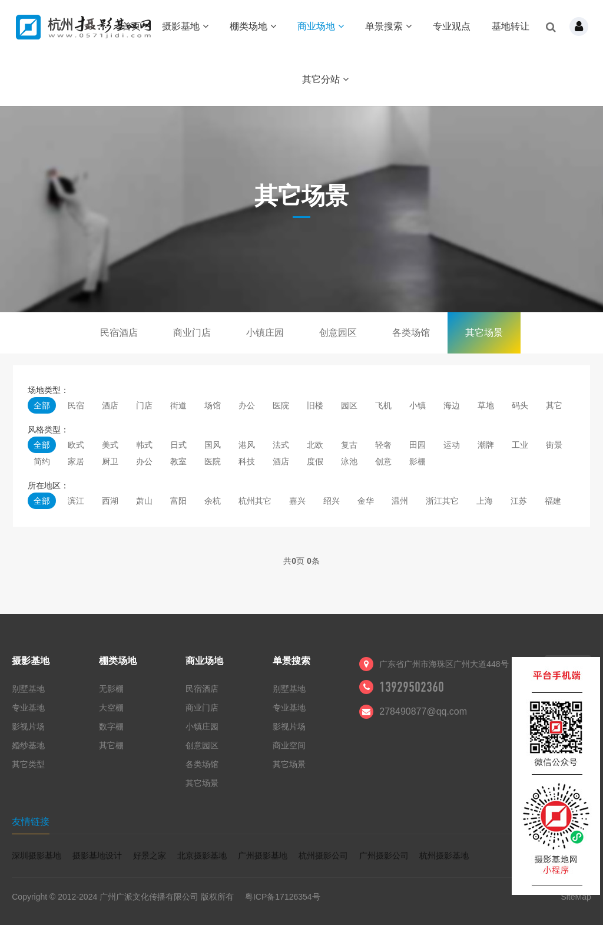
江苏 (519, 501)
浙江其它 (442, 501)
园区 (349, 405)
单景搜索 (388, 26)
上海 (484, 501)
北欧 (315, 445)
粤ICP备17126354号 (282, 896)
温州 (400, 501)
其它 (554, 405)
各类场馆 (411, 333)
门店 (144, 405)
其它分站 (325, 79)
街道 (178, 405)
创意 (383, 461)
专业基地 (28, 707)
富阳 (178, 501)
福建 (553, 501)
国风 (212, 445)
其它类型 (28, 764)
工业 (520, 445)
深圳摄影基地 (36, 855)
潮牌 (486, 445)
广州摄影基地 (262, 855)
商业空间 (289, 745)
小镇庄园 (265, 333)
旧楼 (315, 405)
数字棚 (111, 726)
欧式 (76, 445)
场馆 (212, 405)
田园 (417, 445)
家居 (76, 461)
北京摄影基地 (202, 855)
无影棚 (111, 688)
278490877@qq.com (423, 711)
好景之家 (149, 855)
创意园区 (338, 333)
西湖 (110, 501)
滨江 (76, 501)
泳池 (349, 461)
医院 (281, 405)
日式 (178, 445)
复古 (349, 445)
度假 (315, 461)
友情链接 (30, 822)
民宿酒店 (119, 333)
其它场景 (484, 333)
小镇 (417, 405)
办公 (246, 405)
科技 (246, 461)
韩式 (144, 445)
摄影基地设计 (97, 855)
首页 (131, 26)
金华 (365, 501)
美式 (110, 445)
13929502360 (411, 687)
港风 (246, 445)
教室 (178, 461)
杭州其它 (254, 501)
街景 (554, 445)
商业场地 (320, 26)
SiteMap (576, 896)
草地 (486, 405)
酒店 (110, 405)
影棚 (417, 461)
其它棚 (111, 745)
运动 (451, 445)
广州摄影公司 (384, 855)
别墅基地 (28, 688)
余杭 (212, 501)
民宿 (76, 405)
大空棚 (111, 707)
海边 (451, 405)
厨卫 (110, 461)
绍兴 (331, 501)
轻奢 (383, 445)
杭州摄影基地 (444, 855)
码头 (520, 405)
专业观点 (452, 26)
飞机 (383, 405)
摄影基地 (185, 26)
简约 (42, 461)
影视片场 (28, 726)
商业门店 (192, 333)
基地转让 (510, 26)
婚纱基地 (28, 745)
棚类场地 (253, 26)
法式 (281, 445)
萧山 (144, 501)
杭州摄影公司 (323, 855)
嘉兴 (297, 501)
